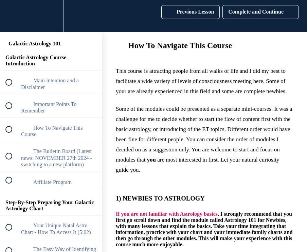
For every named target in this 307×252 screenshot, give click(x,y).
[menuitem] (51, 16)
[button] (12, 16)
